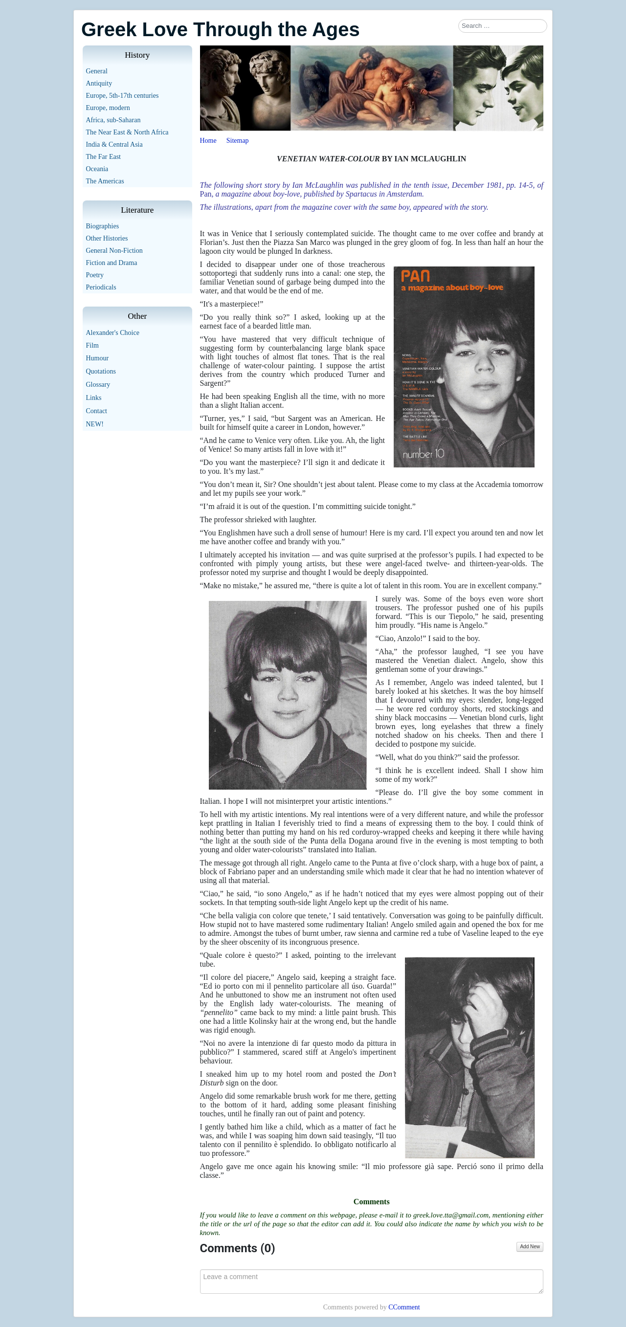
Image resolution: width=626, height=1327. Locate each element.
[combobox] (502, 26)
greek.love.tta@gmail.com (451, 1215)
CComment (404, 1307)
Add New (530, 1246)
